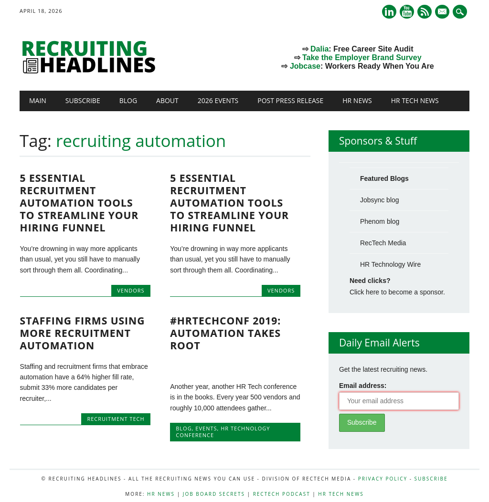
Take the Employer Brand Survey (362, 57)
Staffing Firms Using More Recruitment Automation (82, 333)
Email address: (363, 385)
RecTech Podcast (281, 494)
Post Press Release (290, 100)
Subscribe (82, 100)
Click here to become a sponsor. (397, 292)
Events (206, 428)
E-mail (443, 12)
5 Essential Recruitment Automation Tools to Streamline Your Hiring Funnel (79, 202)
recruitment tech (115, 418)
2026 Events (218, 100)
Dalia (319, 49)
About (167, 100)
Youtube (407, 12)
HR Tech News (415, 100)
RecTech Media (383, 243)
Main (37, 100)
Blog (128, 100)
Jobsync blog (379, 200)
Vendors (130, 290)
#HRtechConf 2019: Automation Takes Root (225, 333)
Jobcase (305, 66)
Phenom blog (380, 221)
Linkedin (389, 12)
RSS (424, 12)
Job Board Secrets (214, 494)
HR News (357, 100)
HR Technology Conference (223, 432)
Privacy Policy (382, 478)
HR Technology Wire (390, 264)
